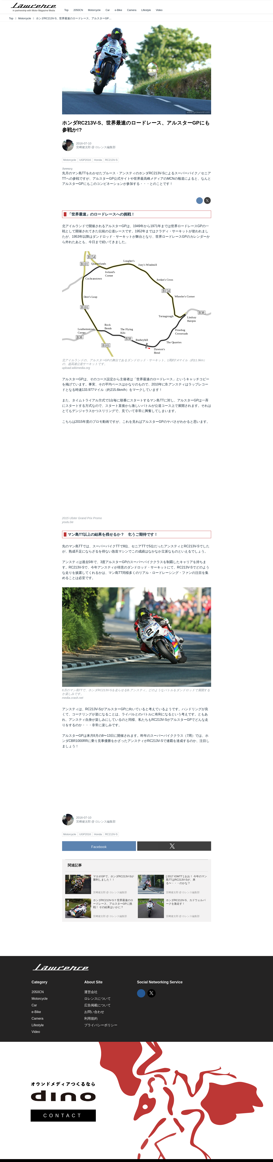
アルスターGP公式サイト (111, 178)
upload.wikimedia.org (76, 368)
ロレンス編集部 (105, 147)
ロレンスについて (97, 998)
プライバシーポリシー (100, 1025)
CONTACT (63, 1115)
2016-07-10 (83, 143)
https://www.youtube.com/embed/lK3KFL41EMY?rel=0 (136, 473)
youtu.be (67, 522)
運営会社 (90, 992)
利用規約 (90, 1018)
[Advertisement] (93, 780)
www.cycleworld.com (198, 112)
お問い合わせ (94, 1012)
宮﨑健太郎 (83, 147)
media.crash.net (72, 697)
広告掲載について (97, 1005)
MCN (170, 178)
